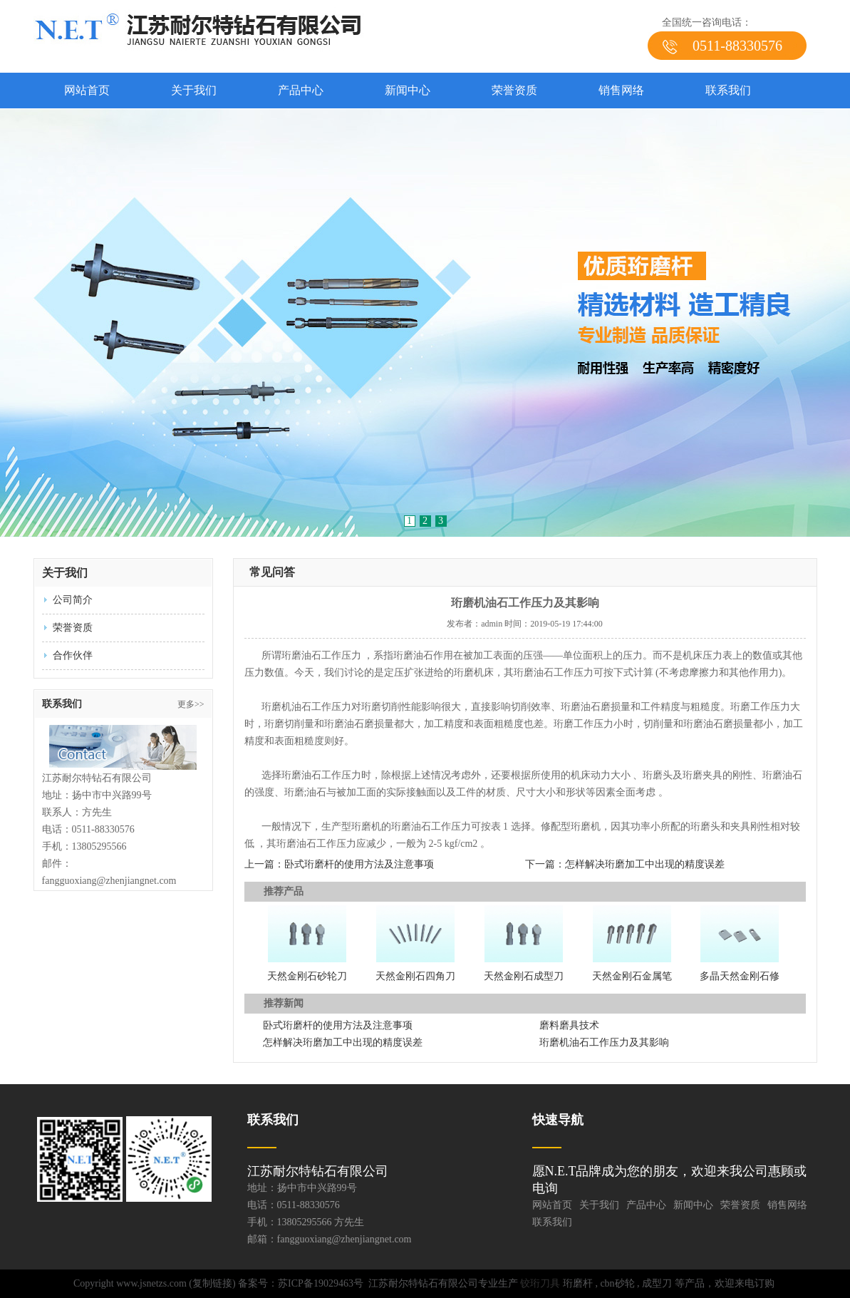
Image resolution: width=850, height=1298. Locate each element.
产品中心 (300, 90)
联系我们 (728, 90)
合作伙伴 (73, 655)
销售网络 (621, 90)
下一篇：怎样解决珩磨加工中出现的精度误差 (625, 864)
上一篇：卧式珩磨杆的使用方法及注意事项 (339, 864)
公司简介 (73, 599)
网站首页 (87, 90)
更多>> (190, 704)
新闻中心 (407, 90)
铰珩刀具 (540, 1283)
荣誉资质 (514, 90)
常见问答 (272, 572)
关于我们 (194, 90)
